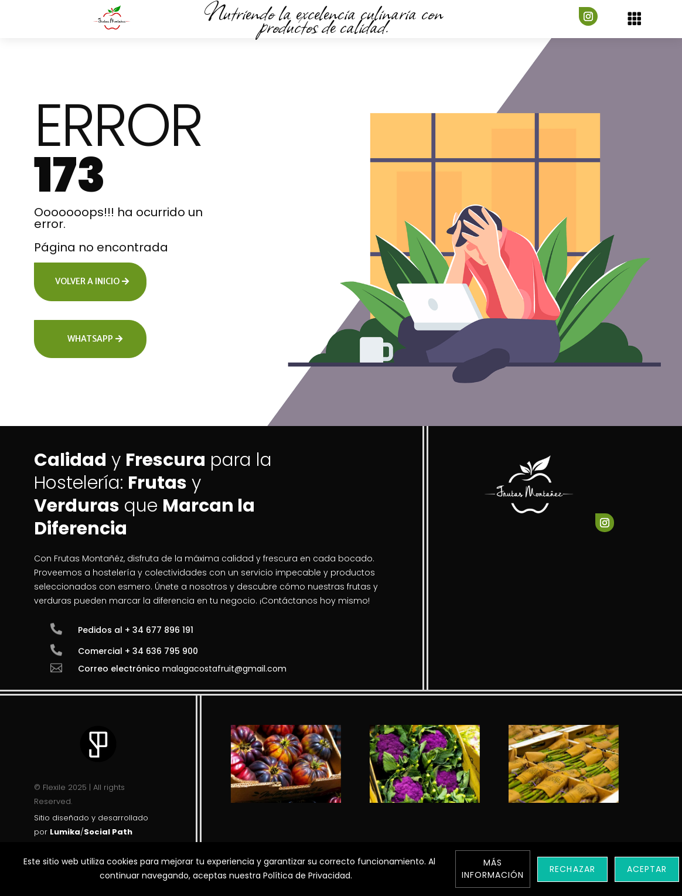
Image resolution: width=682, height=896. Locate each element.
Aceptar (647, 869)
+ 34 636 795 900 (161, 651)
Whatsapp (90, 338)
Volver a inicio (87, 281)
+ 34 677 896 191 (159, 630)
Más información (493, 869)
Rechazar (572, 869)
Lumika (65, 831)
